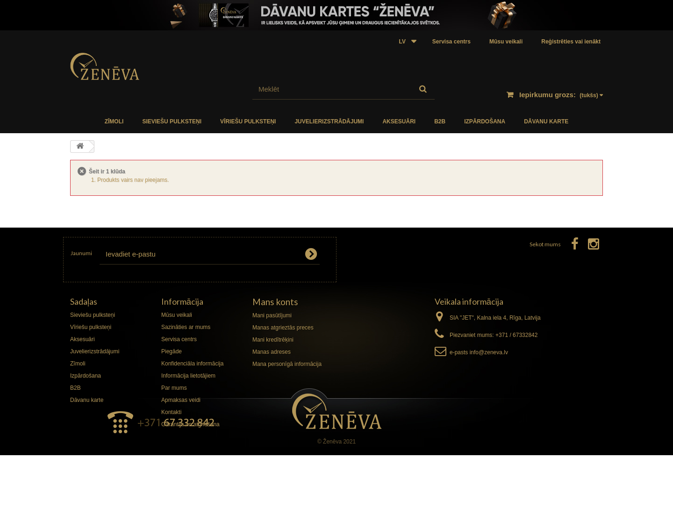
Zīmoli (114, 121)
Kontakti (171, 412)
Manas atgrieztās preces (283, 327)
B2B (439, 121)
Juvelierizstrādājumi (329, 121)
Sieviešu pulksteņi (171, 121)
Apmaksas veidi (180, 400)
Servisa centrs (451, 41)
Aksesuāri (398, 121)
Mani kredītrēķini (273, 339)
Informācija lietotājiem (188, 375)
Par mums (174, 388)
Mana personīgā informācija (287, 364)
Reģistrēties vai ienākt (571, 41)
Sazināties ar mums (185, 327)
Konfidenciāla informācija (192, 363)
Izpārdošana (484, 121)
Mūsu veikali (506, 41)
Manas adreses (271, 352)
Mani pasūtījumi (272, 315)
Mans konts (275, 301)
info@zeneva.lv (489, 352)
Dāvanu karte (546, 121)
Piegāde (171, 351)
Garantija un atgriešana (190, 424)
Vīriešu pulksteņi (248, 121)
